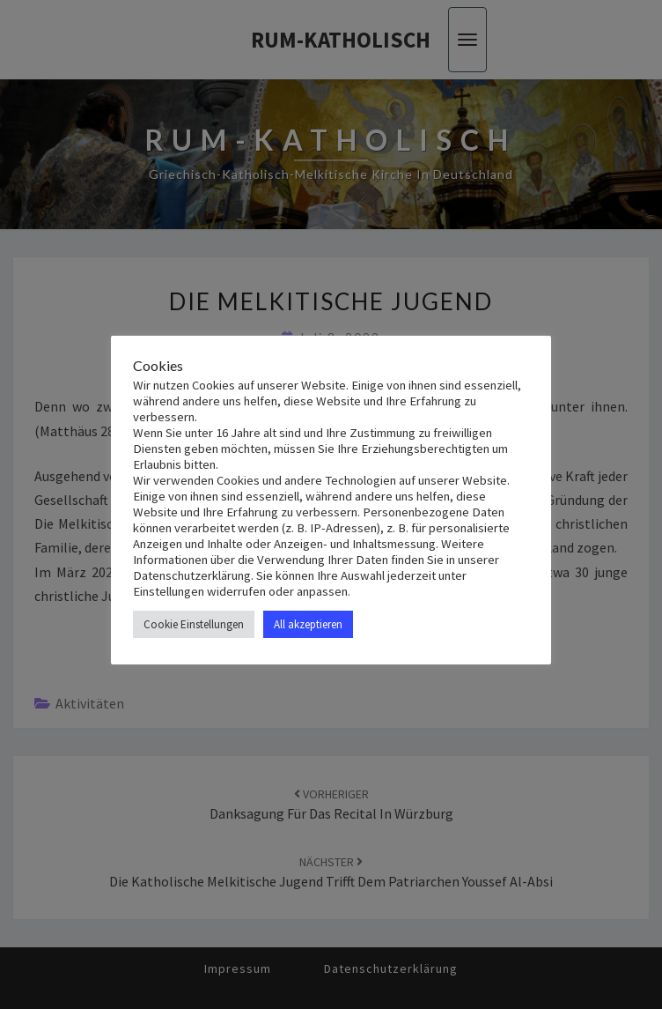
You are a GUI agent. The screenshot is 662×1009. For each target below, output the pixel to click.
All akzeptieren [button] (308, 624)
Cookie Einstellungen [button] (193, 624)
